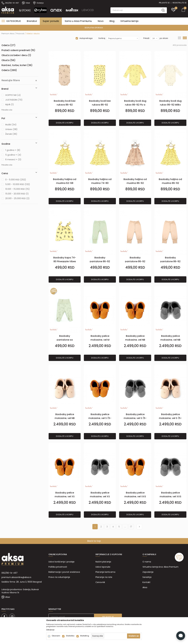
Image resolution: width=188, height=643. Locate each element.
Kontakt (146, 582)
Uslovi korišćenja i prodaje (61, 561)
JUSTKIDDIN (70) (13, 99)
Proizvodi (20, 33)
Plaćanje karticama (105, 572)
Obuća (8, 60)
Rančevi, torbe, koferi (16, 65)
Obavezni (56, 636)
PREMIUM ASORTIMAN (94, 27)
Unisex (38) (11, 129)
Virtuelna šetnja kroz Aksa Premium (160, 566)
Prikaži (146, 38)
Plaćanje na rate (103, 577)
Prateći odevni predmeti (18, 50)
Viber (7, 597)
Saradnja (146, 577)
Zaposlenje (147, 572)
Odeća (8, 45)
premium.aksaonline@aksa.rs (16, 577)
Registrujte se (180, 2)
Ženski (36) (11, 133)
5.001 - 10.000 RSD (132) (17, 184)
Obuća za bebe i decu (16, 55)
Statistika (70, 636)
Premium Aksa (7, 33)
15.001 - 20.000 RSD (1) (17, 193)
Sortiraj (101, 38)
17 (131, 526)
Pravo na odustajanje (59, 577)
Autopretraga (86, 38)
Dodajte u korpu (64, 122)
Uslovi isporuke (102, 566)
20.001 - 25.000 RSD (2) (17, 198)
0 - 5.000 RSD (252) (15, 179)
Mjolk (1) (9, 104)
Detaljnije (50, 630)
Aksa (144, 587)
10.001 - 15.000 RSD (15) (17, 188)
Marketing (84, 636)
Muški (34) (10, 124)
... (125, 526)
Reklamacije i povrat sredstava (64, 572)
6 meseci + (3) (13, 159)
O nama (146, 561)
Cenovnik (100, 582)
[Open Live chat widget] (180, 635)
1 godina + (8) (12, 150)
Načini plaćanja (103, 561)
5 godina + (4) (13, 154)
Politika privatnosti (57, 566)
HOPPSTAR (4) (13, 95)
